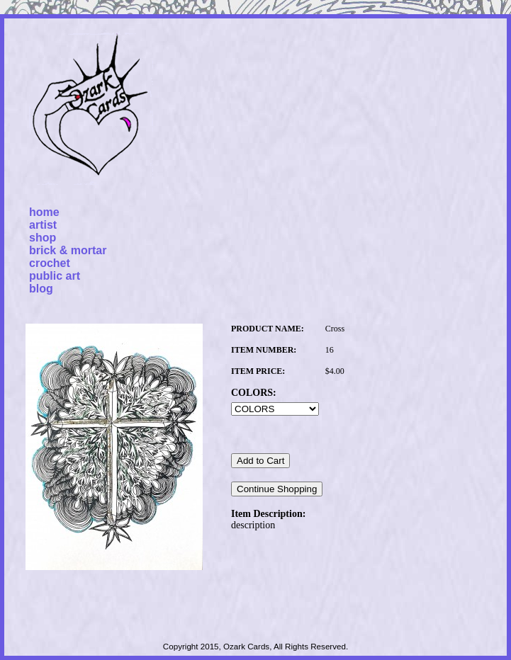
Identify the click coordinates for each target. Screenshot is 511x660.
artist (43, 225)
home (44, 212)
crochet (49, 263)
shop (42, 238)
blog (41, 289)
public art (54, 276)
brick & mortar (67, 250)
